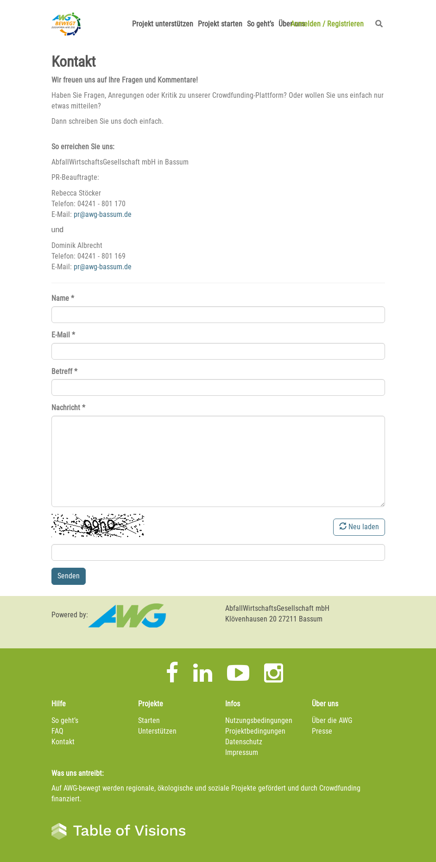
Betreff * (64, 371)
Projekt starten (220, 23)
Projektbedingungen (255, 731)
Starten (149, 720)
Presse (322, 731)
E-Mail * (63, 334)
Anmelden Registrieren (327, 23)
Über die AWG (332, 720)
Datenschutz (243, 741)
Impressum (241, 752)
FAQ (57, 731)
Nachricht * (68, 407)
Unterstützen (157, 731)
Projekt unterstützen (162, 23)
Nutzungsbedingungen (258, 720)
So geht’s (260, 23)
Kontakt (63, 741)
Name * (62, 298)
